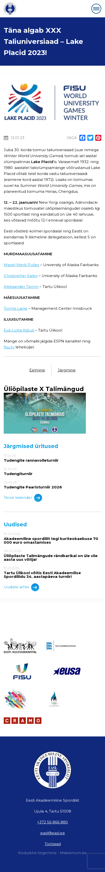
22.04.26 (52, 471)
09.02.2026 (52, 555)
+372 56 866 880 (52, 822)
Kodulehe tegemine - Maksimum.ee (52, 852)
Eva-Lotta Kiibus (19, 330)
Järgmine (67, 370)
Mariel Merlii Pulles (21, 264)
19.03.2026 (52, 538)
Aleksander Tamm (21, 286)
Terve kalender (23, 498)
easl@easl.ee (52, 833)
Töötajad (53, 844)
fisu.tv (9, 347)
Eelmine (37, 370)
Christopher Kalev (21, 275)
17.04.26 (52, 458)
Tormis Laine (15, 308)
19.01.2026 (52, 572)
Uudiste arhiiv (21, 587)
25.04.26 (52, 484)
